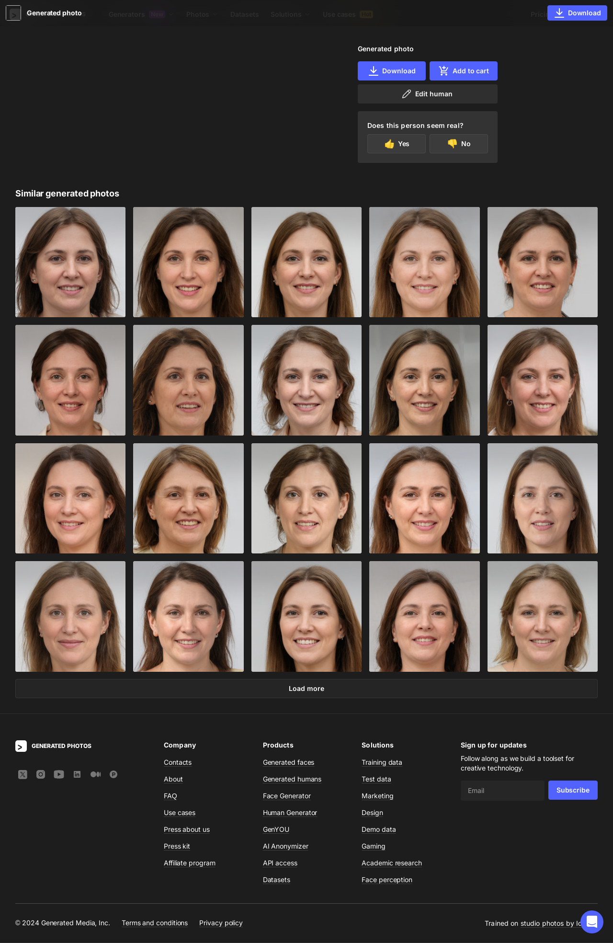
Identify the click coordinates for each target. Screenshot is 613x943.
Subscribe (573, 790)
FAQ (170, 796)
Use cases (348, 14)
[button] (591, 921)
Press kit (177, 846)
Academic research (392, 863)
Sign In (584, 14)
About (173, 779)
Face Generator (287, 796)
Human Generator (290, 813)
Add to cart (463, 71)
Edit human (426, 94)
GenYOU (276, 830)
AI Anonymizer (285, 846)
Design (372, 813)
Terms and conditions (155, 923)
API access (280, 863)
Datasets (244, 14)
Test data (376, 779)
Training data (382, 763)
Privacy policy (221, 923)
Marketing (377, 796)
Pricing (542, 14)
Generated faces (289, 763)
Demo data (379, 830)
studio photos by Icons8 (559, 924)
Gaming (374, 846)
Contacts (178, 763)
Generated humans (292, 779)
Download (391, 71)
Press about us (187, 830)
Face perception (387, 880)
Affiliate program (190, 863)
